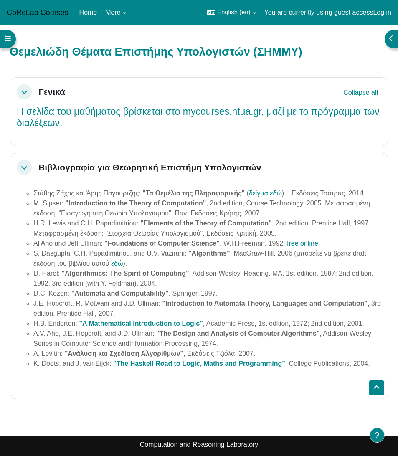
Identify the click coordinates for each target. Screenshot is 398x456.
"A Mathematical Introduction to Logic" (141, 323)
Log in (382, 12)
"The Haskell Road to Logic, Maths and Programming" (199, 363)
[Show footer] (377, 435)
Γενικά (51, 91)
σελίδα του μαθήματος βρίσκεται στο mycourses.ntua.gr (143, 111)
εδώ (117, 263)
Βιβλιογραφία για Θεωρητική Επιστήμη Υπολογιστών (149, 167)
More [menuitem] (112, 12)
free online (302, 243)
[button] (231, 12)
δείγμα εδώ (265, 193)
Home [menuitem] (88, 12)
